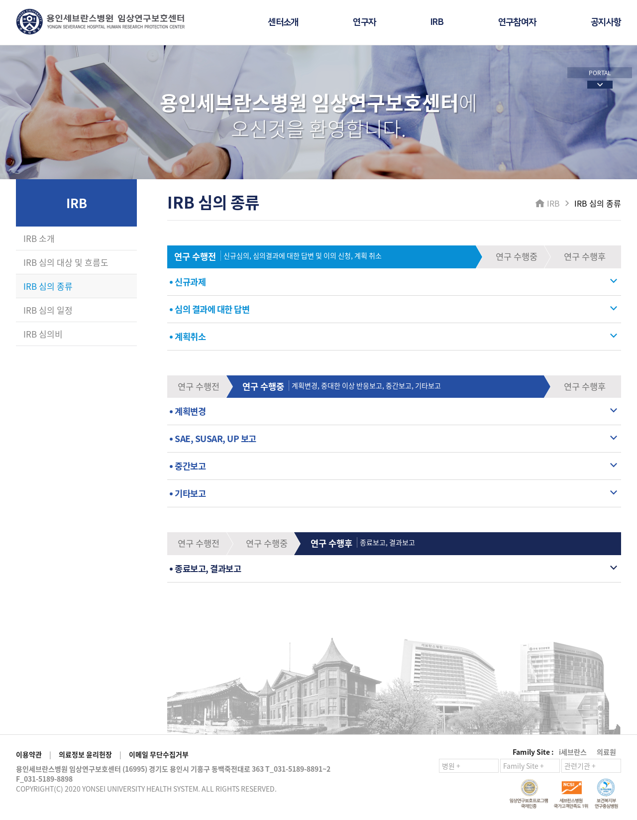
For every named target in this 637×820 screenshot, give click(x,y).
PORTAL (600, 72)
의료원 (606, 752)
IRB (436, 22)
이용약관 (29, 754)
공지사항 (606, 22)
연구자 (364, 22)
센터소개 (283, 22)
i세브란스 (573, 752)
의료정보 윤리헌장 (85, 754)
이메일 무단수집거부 (159, 754)
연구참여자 (517, 22)
